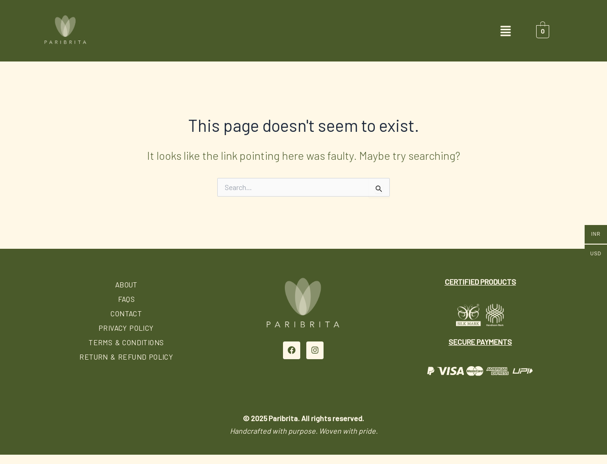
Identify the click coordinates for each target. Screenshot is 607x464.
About (126, 284)
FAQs (126, 298)
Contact (126, 313)
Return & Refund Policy (126, 356)
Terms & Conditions (126, 342)
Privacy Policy (126, 327)
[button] (303, 31)
